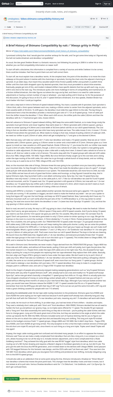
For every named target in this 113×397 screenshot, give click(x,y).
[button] (94, 27)
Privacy (33, 391)
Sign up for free (12, 379)
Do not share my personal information (93, 391)
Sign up (107, 3)
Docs (59, 391)
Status (46, 391)
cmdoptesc (13, 18)
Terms (27, 391)
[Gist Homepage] (8, 3)
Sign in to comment (73, 379)
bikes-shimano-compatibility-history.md (42, 18)
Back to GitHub (58, 4)
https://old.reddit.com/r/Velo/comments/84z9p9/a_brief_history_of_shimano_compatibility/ (51, 51)
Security (39, 391)
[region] (56, 206)
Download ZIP (103, 27)
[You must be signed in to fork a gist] (104, 18)
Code (7, 27)
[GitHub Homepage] (9, 391)
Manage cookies (75, 391)
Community (53, 391)
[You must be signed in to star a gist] (94, 18)
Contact (65, 391)
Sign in (98, 3)
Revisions (20, 27)
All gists (48, 4)
